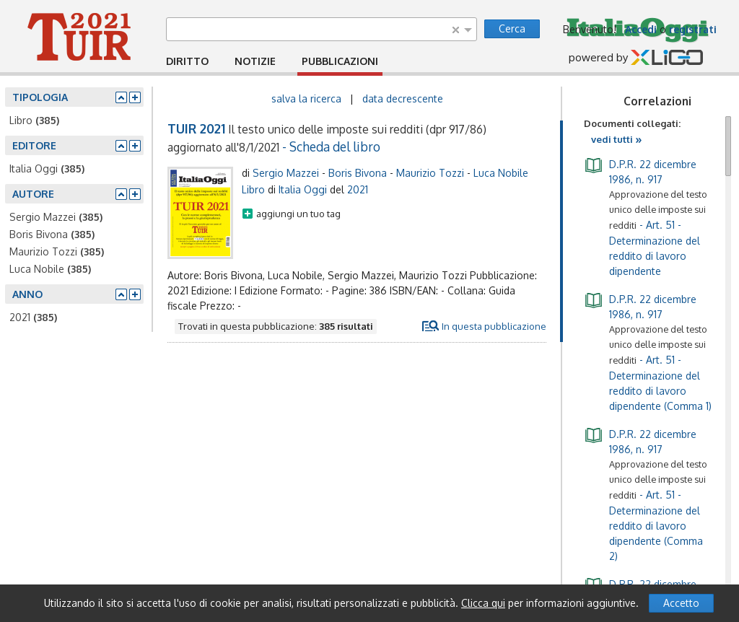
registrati (693, 29)
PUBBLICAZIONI (340, 61)
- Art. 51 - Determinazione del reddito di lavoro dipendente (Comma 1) (648, 351)
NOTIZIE (255, 61)
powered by (636, 58)
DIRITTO (187, 61)
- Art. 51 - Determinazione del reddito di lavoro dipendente (645, 216)
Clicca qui (483, 603)
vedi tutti (616, 139)
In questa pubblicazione (494, 326)
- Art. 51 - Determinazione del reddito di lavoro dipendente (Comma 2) (645, 494)
